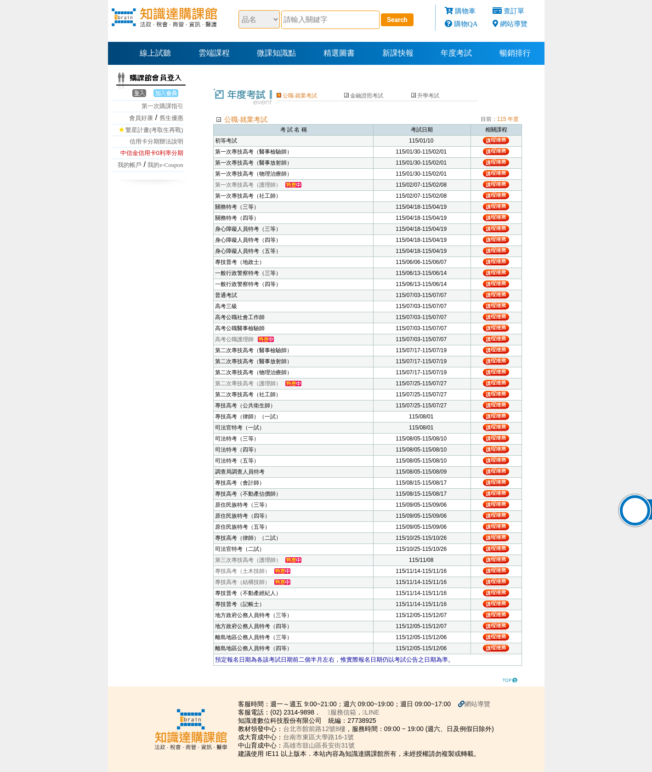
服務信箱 (342, 712)
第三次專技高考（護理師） (248, 560)
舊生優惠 (171, 117)
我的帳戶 (130, 164)
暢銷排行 (515, 53)
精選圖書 (339, 53)
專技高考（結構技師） (242, 582)
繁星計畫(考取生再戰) (154, 129)
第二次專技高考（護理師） (248, 383)
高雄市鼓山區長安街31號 (319, 745)
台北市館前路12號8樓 (314, 728)
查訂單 (514, 11)
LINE (371, 712)
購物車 (465, 11)
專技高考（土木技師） (242, 571)
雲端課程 (214, 53)
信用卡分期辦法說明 (156, 141)
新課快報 (398, 53)
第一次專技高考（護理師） (248, 185)
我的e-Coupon (165, 164)
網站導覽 (513, 24)
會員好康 (141, 117)
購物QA (466, 24)
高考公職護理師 (234, 339)
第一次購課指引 (162, 106)
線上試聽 (155, 53)
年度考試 (456, 53)
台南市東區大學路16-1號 (318, 737)
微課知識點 (276, 53)
